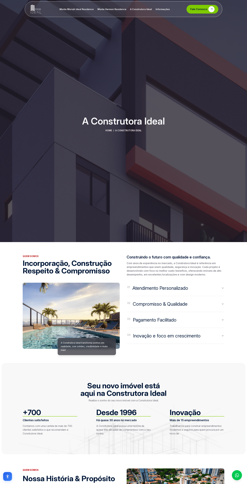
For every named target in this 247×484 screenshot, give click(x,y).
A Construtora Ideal (141, 9)
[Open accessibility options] (7, 476)
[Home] (36, 9)
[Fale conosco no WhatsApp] (237, 475)
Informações (163, 9)
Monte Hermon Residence (112, 9)
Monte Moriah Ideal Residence (77, 9)
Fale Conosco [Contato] (202, 9)
